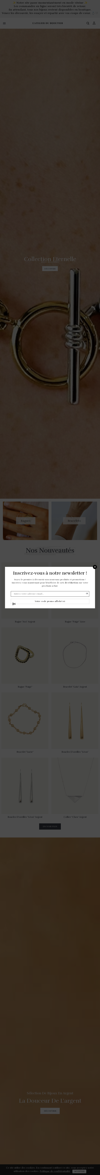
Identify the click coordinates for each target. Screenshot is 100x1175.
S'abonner (86, 593)
